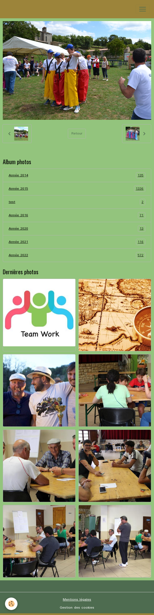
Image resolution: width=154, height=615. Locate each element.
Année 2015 (77, 188)
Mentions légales (77, 600)
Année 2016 (77, 215)
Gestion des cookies (77, 608)
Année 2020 (77, 228)
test (77, 202)
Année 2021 (77, 242)
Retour (76, 133)
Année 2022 (77, 255)
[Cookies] (11, 604)
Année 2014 (77, 175)
